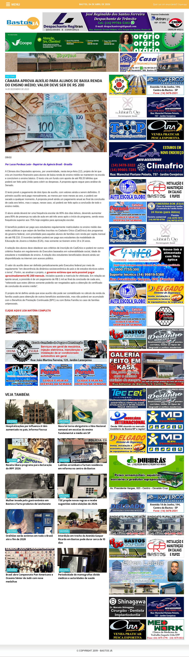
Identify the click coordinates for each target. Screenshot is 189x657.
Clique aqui (182, 4)
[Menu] (13, 4)
